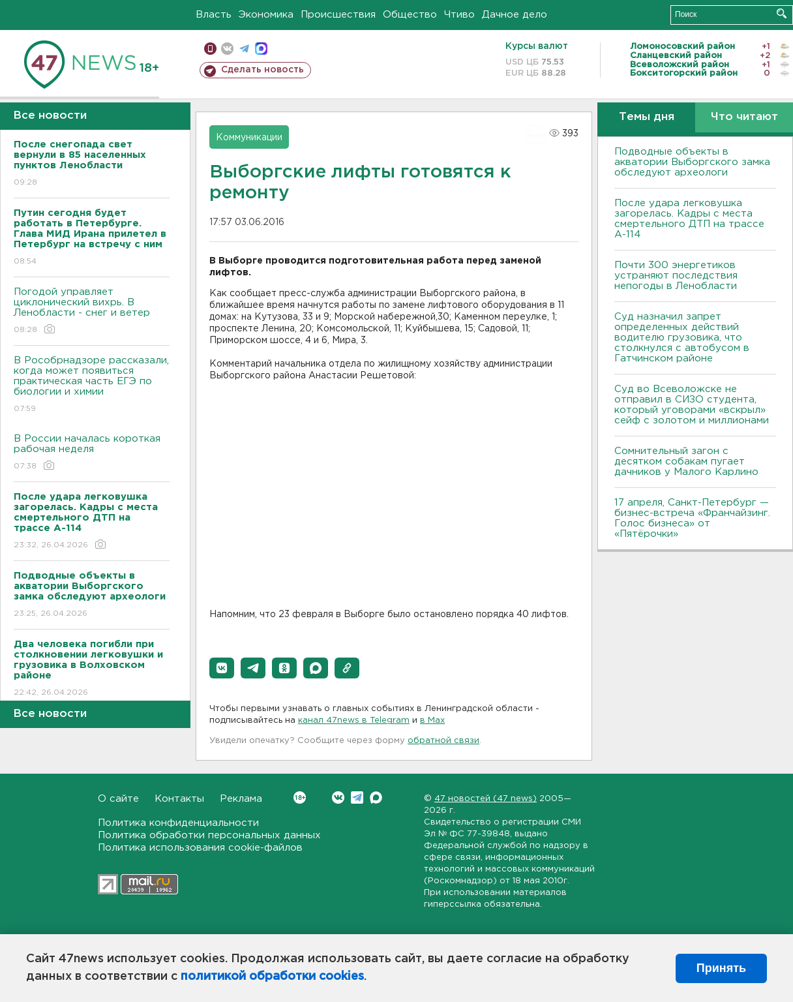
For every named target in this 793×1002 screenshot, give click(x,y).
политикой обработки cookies (272, 976)
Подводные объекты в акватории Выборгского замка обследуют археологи (692, 162)
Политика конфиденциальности (178, 823)
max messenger (261, 48)
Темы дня (646, 117)
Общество (410, 14)
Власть (214, 14)
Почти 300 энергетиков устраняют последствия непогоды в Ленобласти (676, 275)
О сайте (118, 799)
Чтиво (459, 14)
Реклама (241, 799)
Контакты (179, 799)
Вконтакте (299, 797)
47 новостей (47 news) (485, 798)
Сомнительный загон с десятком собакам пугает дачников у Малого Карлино (686, 461)
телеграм (244, 48)
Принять (721, 968)
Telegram (357, 797)
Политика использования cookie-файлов (200, 847)
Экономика (266, 14)
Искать (781, 13)
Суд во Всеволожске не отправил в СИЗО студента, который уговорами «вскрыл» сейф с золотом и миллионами (691, 405)
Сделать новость (262, 70)
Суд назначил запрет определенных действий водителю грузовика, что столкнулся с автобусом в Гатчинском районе (681, 337)
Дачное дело (514, 14)
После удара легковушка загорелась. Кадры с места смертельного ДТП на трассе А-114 (689, 219)
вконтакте (227, 48)
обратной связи (443, 740)
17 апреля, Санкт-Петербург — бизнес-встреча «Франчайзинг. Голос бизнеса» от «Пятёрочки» (692, 518)
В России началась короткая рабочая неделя (92, 453)
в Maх (432, 720)
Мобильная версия (210, 48)
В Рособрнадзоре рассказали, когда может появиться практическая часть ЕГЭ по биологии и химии (92, 385)
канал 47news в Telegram (354, 720)
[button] (221, 668)
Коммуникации (249, 138)
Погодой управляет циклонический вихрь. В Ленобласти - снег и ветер (92, 311)
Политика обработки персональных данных (209, 835)
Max (376, 797)
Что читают (744, 117)
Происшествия (338, 14)
